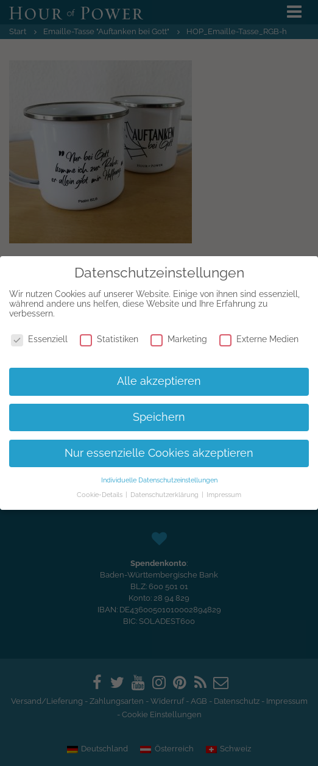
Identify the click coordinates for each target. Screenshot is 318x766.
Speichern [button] (159, 417)
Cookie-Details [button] (100, 494)
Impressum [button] (224, 494)
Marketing (178, 339)
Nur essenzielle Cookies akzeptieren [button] (159, 453)
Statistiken (109, 339)
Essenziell (39, 339)
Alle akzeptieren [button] (159, 381)
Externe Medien (259, 339)
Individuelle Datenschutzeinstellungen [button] (159, 480)
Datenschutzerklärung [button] (165, 494)
